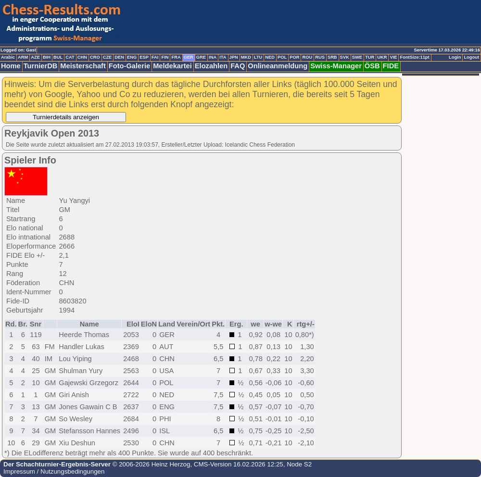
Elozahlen (211, 66)
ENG (132, 57)
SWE (357, 57)
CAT (69, 57)
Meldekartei (172, 66)
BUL (58, 57)
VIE (393, 57)
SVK (344, 57)
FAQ (237, 66)
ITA (222, 57)
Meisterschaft (83, 66)
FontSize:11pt (414, 57)
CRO (95, 57)
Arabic (8, 57)
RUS (320, 57)
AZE (35, 57)
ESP (144, 57)
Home (11, 66)
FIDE (391, 66)
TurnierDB (41, 66)
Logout (471, 57)
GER (188, 57)
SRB (332, 57)
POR (294, 57)
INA (212, 57)
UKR (382, 57)
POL (282, 57)
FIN (164, 57)
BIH (47, 57)
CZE (107, 57)
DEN (119, 57)
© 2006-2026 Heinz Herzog (150, 464)
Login (455, 57)
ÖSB (372, 66)
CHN (82, 57)
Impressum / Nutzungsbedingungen (53, 471)
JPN (233, 57)
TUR (369, 57)
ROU (307, 57)
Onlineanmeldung (277, 66)
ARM (23, 57)
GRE (201, 57)
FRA (175, 57)
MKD (246, 57)
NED (270, 57)
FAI (155, 57)
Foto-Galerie (129, 66)
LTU (258, 57)
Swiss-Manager (336, 66)
